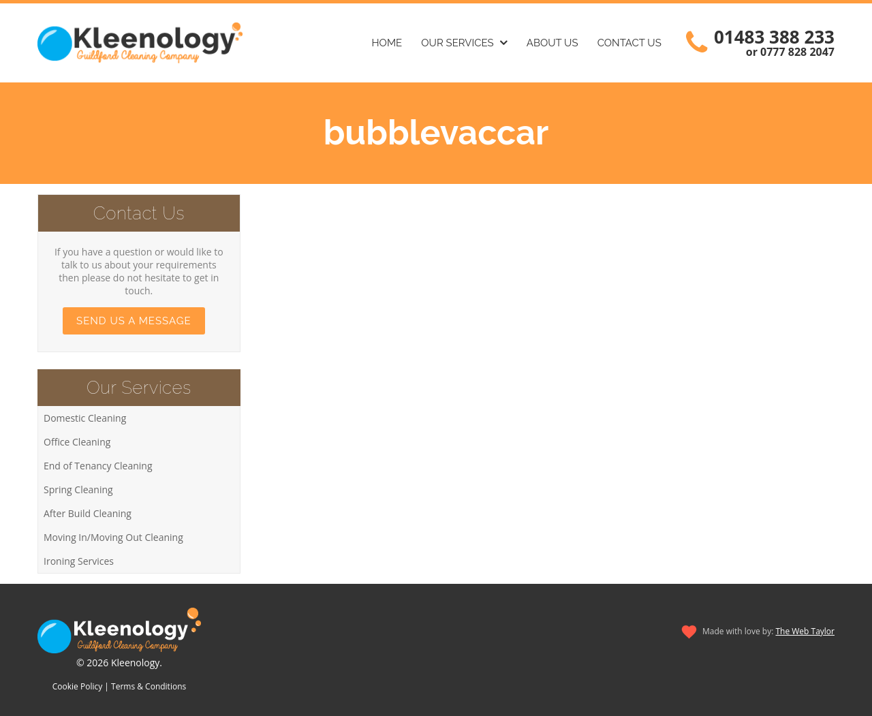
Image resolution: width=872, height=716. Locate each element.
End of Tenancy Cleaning (98, 465)
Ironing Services (79, 561)
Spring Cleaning (78, 489)
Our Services (457, 43)
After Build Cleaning (87, 513)
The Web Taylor (805, 631)
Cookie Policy (77, 686)
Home (387, 43)
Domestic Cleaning (85, 417)
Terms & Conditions (148, 686)
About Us (552, 43)
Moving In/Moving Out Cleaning (113, 537)
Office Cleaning (77, 441)
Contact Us (629, 43)
